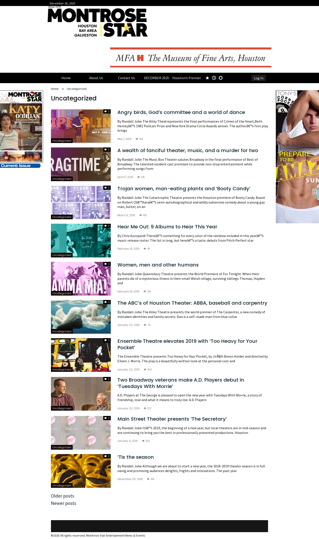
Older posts (62, 496)
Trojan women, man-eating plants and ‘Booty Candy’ (183, 188)
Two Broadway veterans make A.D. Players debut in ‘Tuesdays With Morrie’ (180, 383)
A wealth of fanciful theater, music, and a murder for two (187, 150)
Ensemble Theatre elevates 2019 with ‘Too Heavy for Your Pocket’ (187, 344)
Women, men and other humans (158, 264)
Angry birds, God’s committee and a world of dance (181, 112)
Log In (258, 78)
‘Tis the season (135, 457)
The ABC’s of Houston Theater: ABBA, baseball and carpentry (192, 303)
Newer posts (63, 503)
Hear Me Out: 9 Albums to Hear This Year (167, 226)
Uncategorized (77, 89)
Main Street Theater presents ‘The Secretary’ (172, 419)
